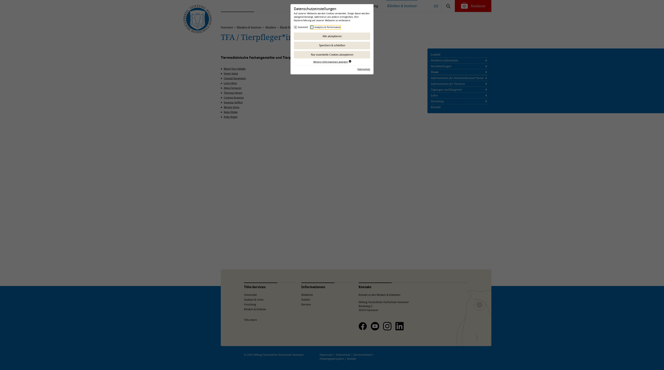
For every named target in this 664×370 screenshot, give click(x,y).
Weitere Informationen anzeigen (332, 61)
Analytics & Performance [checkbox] (327, 27)
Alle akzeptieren (332, 36)
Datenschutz (363, 69)
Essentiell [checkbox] (303, 27)
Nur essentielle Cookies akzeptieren (332, 54)
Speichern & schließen (332, 45)
